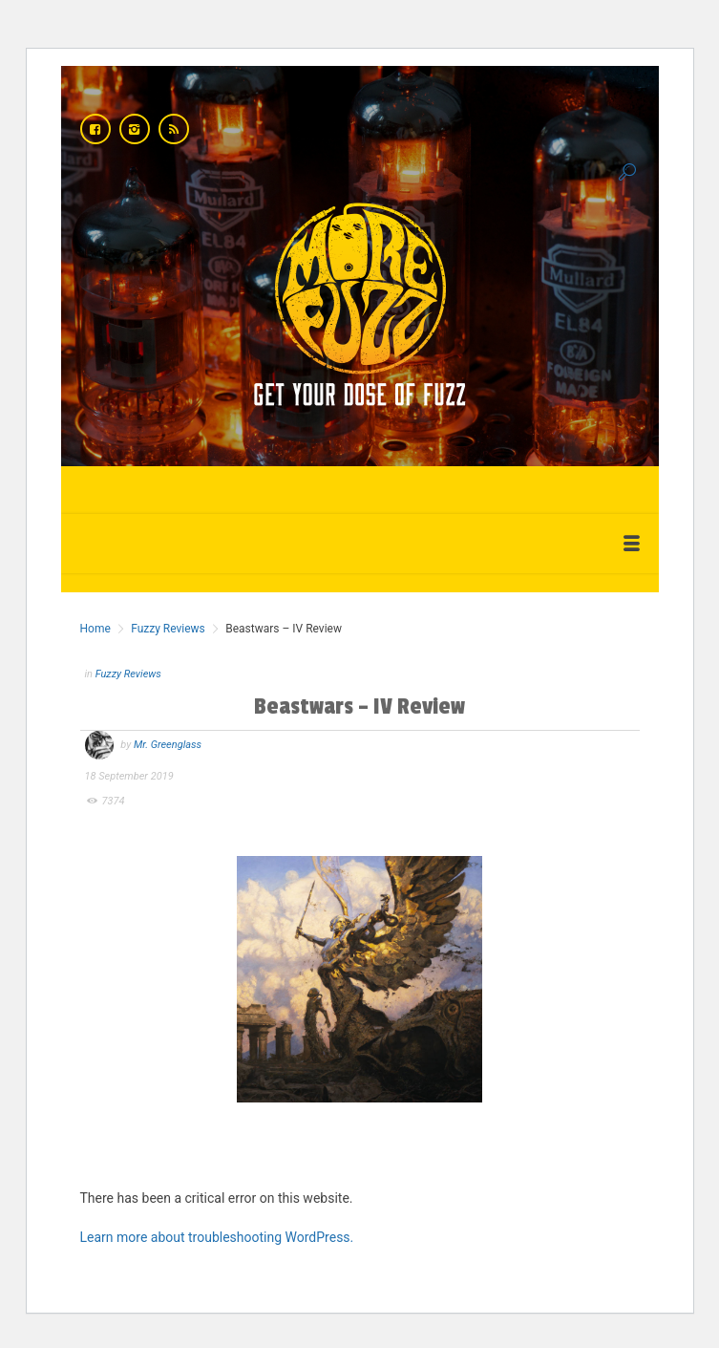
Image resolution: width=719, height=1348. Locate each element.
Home (95, 628)
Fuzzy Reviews (168, 628)
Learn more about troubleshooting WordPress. (217, 1237)
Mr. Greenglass (167, 744)
